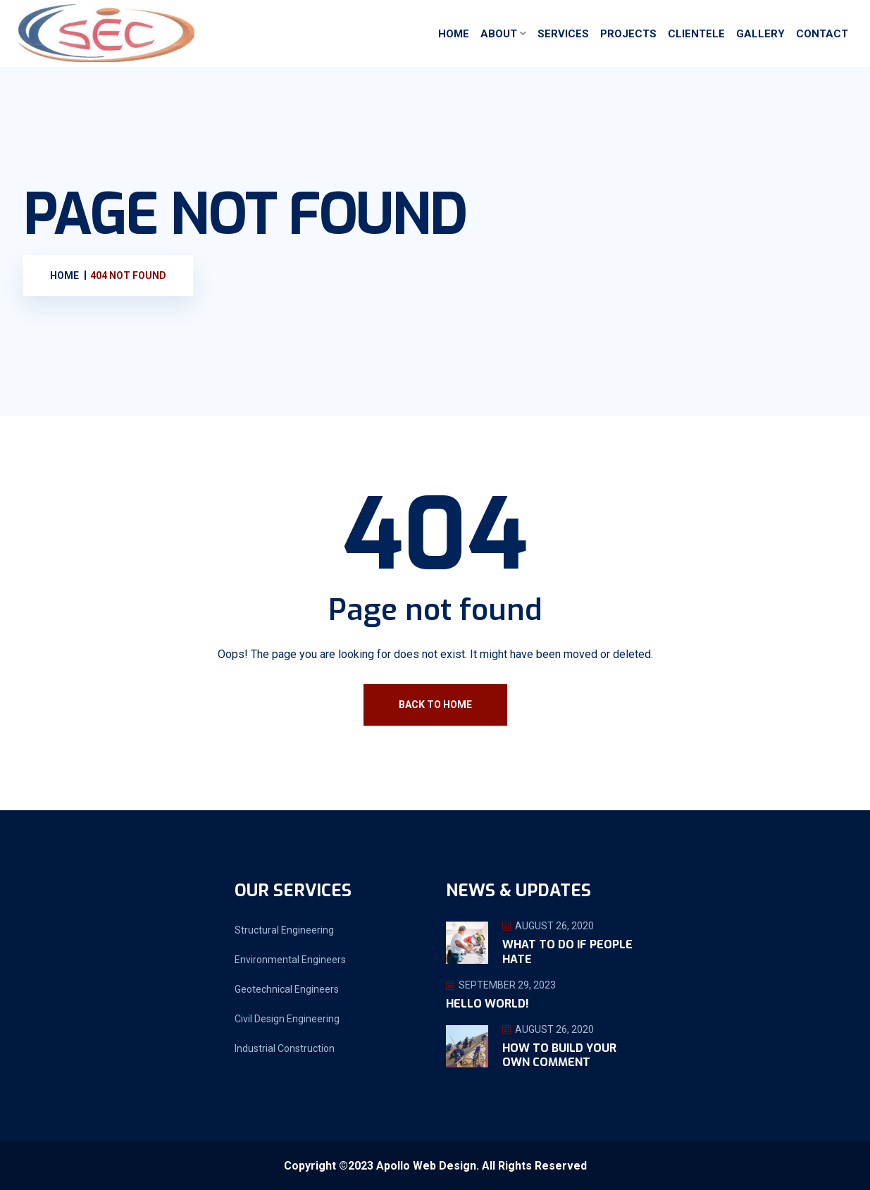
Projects (628, 33)
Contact (822, 33)
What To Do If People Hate (567, 952)
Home (453, 33)
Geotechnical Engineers (287, 989)
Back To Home (435, 704)
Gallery (760, 33)
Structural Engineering (284, 930)
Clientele (696, 33)
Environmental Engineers (290, 959)
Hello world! (487, 1003)
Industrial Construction (285, 1048)
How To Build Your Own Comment (559, 1055)
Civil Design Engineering (287, 1018)
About (498, 33)
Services (563, 33)
